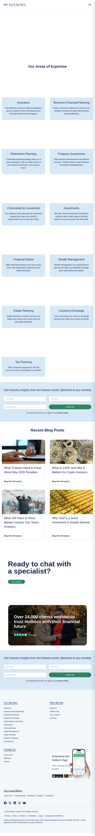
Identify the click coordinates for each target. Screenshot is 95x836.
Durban (40, 796)
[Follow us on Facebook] (5, 803)
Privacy (7, 816)
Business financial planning (14, 711)
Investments (8, 725)
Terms (15, 816)
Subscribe (70, 407)
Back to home (47, 40)
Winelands (31, 796)
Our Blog (53, 718)
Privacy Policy (62, 413)
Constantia (49, 796)
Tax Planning (8, 741)
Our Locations (55, 715)
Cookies (22, 816)
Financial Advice (10, 728)
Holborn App (54, 711)
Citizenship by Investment (13, 721)
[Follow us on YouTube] (24, 803)
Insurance (7, 708)
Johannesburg (19, 796)
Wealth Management (11, 731)
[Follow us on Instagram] (19, 803)
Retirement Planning (11, 715)
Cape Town (8, 796)
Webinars (7, 758)
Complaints (32, 816)
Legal (40, 816)
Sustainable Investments (54, 816)
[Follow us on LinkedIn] (14, 803)
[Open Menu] (89, 4)
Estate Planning (9, 735)
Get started (16, 582)
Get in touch (8, 755)
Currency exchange (11, 738)
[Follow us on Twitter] (10, 803)
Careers (7, 762)
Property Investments (12, 718)
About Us (53, 708)
